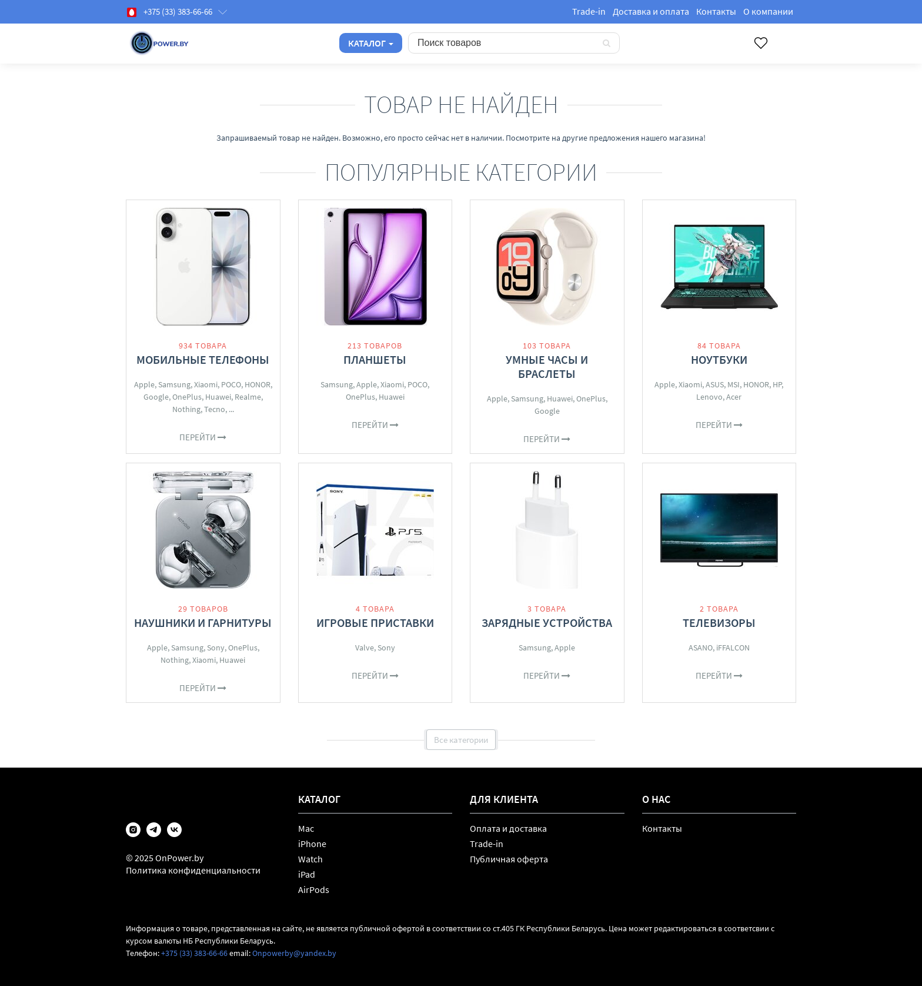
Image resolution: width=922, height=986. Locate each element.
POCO (231, 384)
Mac (306, 828)
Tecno (214, 409)
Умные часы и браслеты (547, 366)
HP (777, 384)
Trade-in (589, 11)
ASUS (715, 384)
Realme (248, 396)
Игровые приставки (375, 622)
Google (156, 396)
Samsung (174, 384)
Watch (310, 859)
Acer (733, 396)
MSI (733, 384)
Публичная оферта (509, 859)
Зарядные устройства (547, 622)
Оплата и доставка (508, 828)
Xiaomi (206, 384)
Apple (144, 384)
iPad (306, 874)
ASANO (701, 647)
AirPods (313, 889)
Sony (216, 647)
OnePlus (187, 396)
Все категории (461, 739)
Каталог (370, 43)
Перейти (202, 437)
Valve (364, 647)
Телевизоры (719, 622)
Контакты (716, 11)
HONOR (257, 384)
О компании (768, 11)
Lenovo (709, 396)
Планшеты (374, 359)
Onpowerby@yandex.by (294, 953)
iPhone (312, 843)
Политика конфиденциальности (193, 870)
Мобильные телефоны (202, 359)
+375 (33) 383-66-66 (194, 953)
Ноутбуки (719, 359)
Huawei (218, 396)
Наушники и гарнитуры (203, 622)
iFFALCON (733, 647)
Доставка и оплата (651, 11)
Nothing (186, 409)
